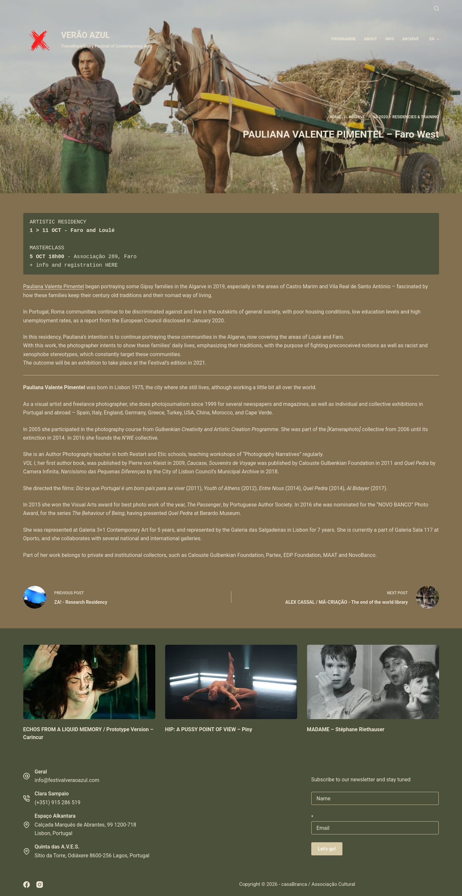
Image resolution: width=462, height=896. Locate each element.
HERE (111, 265)
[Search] (436, 8)
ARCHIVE (410, 39)
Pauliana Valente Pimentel (53, 286)
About (370, 39)
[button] (434, 39)
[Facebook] (26, 884)
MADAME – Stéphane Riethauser (346, 729)
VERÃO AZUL (85, 35)
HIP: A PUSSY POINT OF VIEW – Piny (208, 729)
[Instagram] (39, 884)
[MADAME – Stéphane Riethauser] (373, 682)
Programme (343, 39)
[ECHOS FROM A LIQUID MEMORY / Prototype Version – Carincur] (89, 682)
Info (389, 39)
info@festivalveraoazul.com (67, 780)
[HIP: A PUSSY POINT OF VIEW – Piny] (231, 682)
